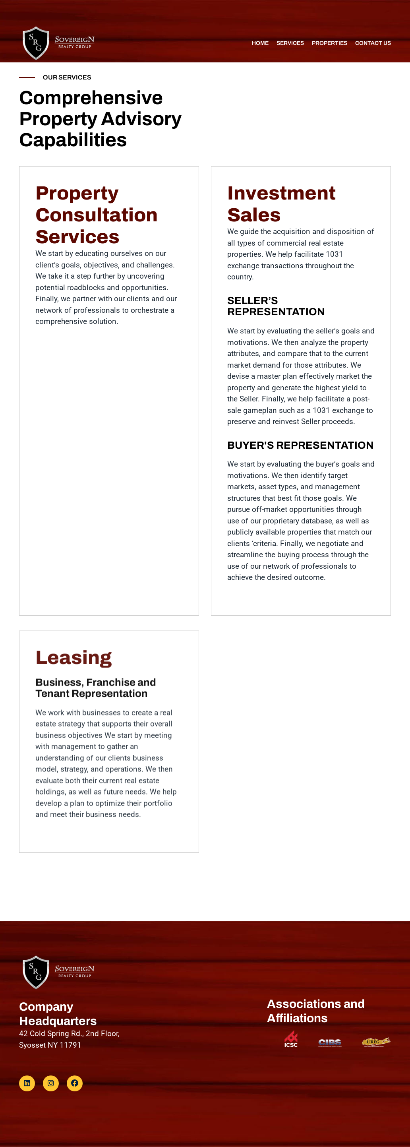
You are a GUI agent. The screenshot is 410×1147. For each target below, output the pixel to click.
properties (329, 43)
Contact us (373, 43)
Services (290, 43)
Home (260, 43)
